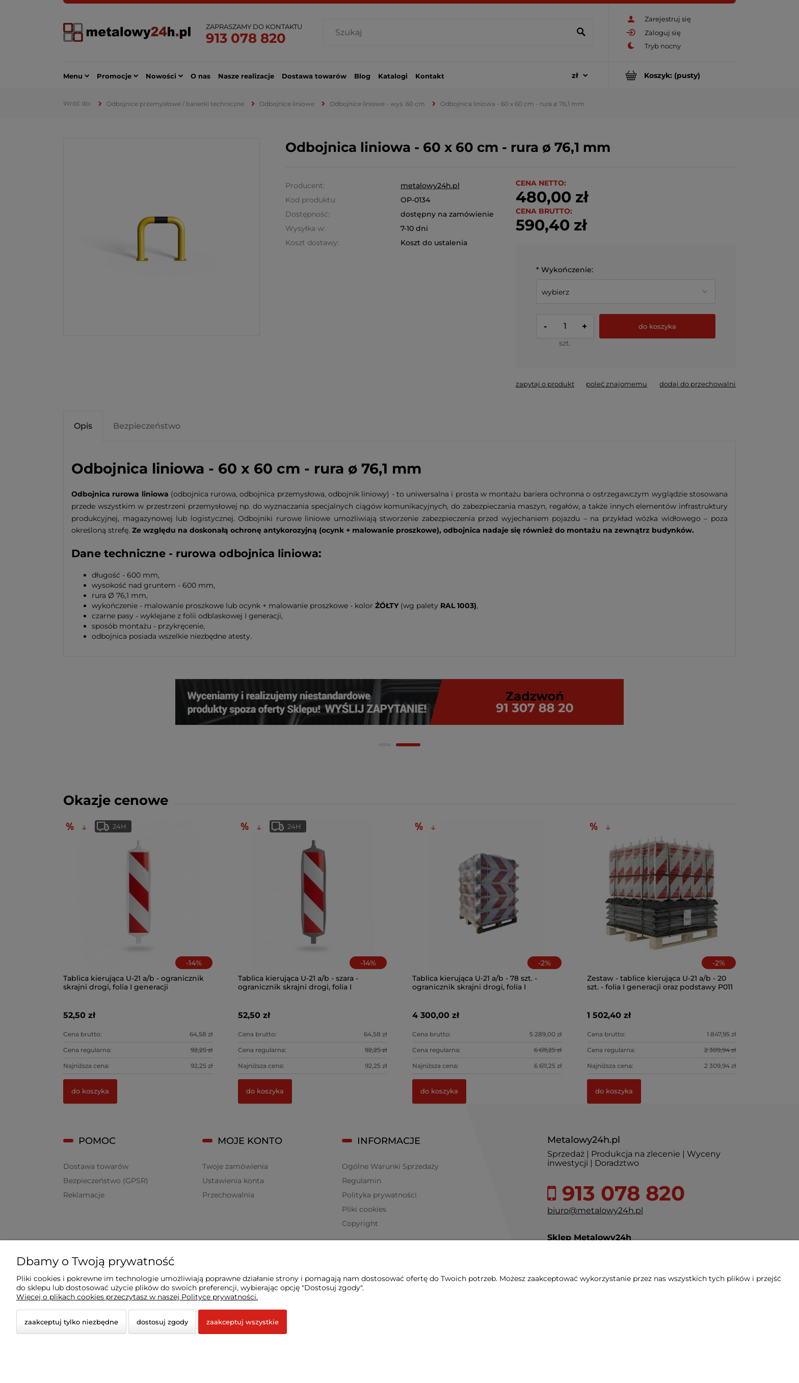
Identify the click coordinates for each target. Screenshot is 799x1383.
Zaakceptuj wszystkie (242, 1322)
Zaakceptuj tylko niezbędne (71, 1322)
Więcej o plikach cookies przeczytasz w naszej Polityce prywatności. (137, 1296)
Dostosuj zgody (162, 1322)
